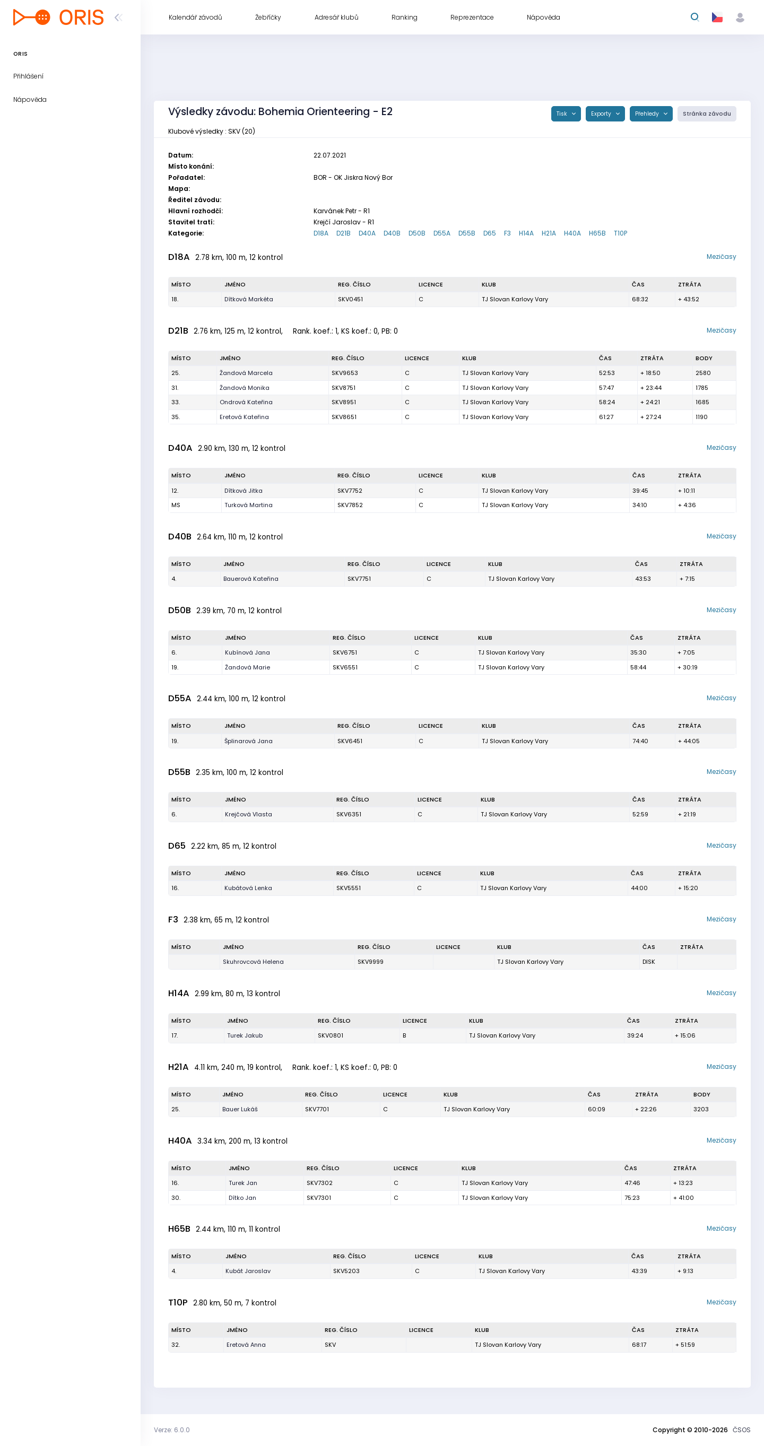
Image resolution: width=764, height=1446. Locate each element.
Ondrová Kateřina (246, 402)
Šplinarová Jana (248, 741)
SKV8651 (344, 417)
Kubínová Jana (247, 652)
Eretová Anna (246, 1344)
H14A (526, 233)
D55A (441, 233)
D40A (367, 233)
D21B (343, 233)
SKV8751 (343, 388)
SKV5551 (348, 888)
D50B (417, 233)
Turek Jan (243, 1183)
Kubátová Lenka (248, 888)
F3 (507, 233)
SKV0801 (330, 1035)
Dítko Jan (242, 1198)
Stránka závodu (707, 114)
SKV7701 (317, 1109)
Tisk (563, 114)
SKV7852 (350, 505)
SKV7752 (349, 490)
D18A (321, 233)
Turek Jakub (245, 1035)
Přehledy (648, 114)
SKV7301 (319, 1198)
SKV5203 (346, 1271)
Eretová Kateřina (244, 417)
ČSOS (742, 1429)
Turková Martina (248, 505)
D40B (392, 233)
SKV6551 (345, 667)
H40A (572, 233)
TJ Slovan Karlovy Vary (515, 299)
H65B (597, 233)
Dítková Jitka (243, 490)
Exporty (602, 114)
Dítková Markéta (248, 299)
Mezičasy (721, 256)
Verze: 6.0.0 (172, 1429)
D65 (489, 233)
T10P (620, 233)
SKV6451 (349, 741)
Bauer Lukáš (240, 1109)
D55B (466, 233)
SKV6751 (345, 652)
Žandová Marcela (246, 373)
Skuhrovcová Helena (253, 961)
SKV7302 (320, 1183)
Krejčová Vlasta (248, 814)
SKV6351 (348, 814)
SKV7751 (359, 578)
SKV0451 (350, 299)
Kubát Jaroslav (248, 1271)
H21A (549, 233)
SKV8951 (344, 402)
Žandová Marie (247, 667)
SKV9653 (345, 373)
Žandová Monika (245, 388)
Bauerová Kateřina (251, 578)
